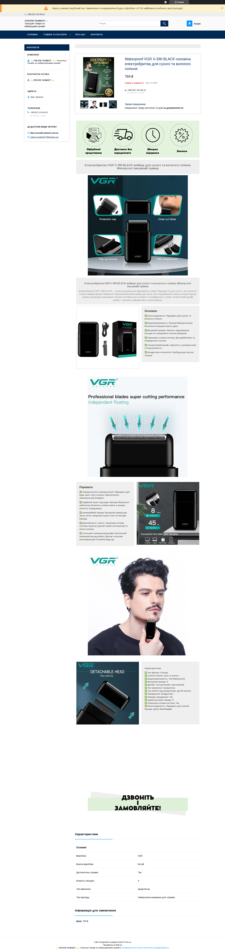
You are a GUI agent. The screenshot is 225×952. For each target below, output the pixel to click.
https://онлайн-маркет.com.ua (44, 132)
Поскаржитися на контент (132, 948)
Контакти (96, 34)
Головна (32, 34)
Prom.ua (127, 942)
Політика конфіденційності (157, 948)
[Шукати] (164, 23)
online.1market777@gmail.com (44, 137)
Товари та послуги (55, 34)
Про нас (80, 34)
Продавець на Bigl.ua (112, 945)
